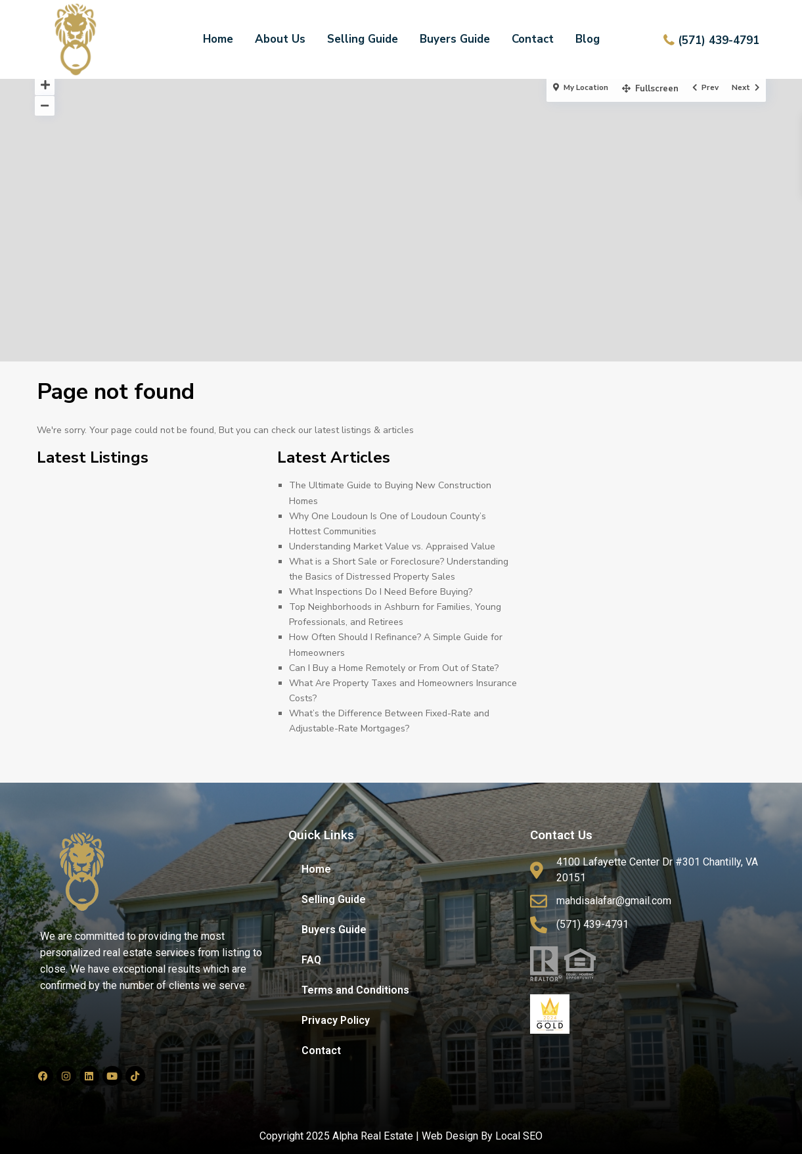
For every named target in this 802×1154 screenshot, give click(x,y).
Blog (587, 39)
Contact (533, 39)
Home (218, 39)
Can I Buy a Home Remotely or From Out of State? (394, 668)
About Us (280, 39)
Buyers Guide (455, 39)
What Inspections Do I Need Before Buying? (380, 592)
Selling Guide (362, 39)
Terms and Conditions (355, 990)
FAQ (311, 960)
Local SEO (519, 1136)
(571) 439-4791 (718, 40)
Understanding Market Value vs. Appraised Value (392, 546)
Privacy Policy (335, 1020)
